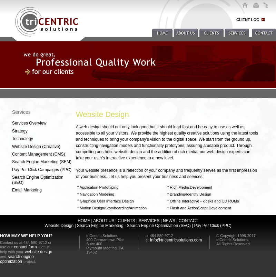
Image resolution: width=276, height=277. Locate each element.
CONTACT (188, 220)
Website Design (59, 225)
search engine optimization (17, 259)
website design (38, 251)
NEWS (169, 220)
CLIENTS (126, 220)
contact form (25, 247)
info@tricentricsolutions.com (176, 240)
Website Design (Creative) (36, 146)
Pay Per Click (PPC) (212, 225)
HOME (84, 220)
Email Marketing (27, 190)
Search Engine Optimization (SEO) (37, 180)
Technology (22, 138)
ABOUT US (103, 220)
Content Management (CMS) (38, 154)
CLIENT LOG (247, 20)
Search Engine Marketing (100, 225)
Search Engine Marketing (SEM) (41, 161)
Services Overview (29, 123)
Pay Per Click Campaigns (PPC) (41, 169)
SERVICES (149, 220)
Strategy (20, 131)
